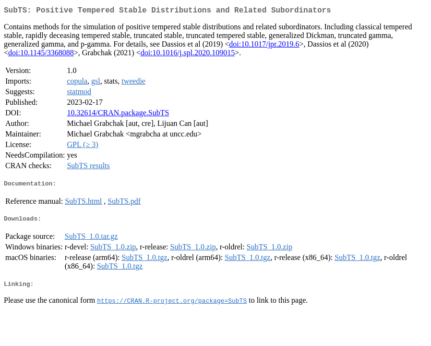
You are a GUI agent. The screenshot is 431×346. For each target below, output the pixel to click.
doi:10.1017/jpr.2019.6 (264, 46)
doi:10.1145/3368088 (41, 54)
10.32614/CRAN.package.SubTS (118, 115)
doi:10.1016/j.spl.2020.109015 (188, 54)
